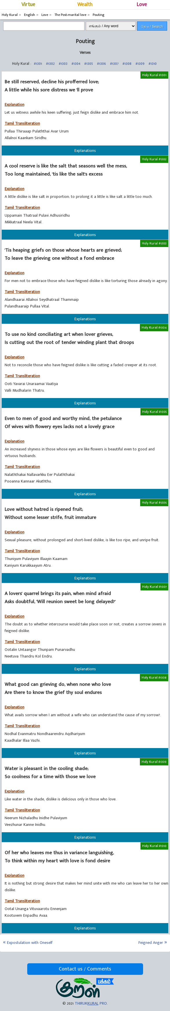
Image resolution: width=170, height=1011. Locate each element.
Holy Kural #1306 (154, 502)
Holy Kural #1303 (154, 243)
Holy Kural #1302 (154, 159)
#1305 (88, 63)
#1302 (50, 63)
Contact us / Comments (85, 969)
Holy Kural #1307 (154, 587)
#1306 (101, 63)
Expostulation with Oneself (29, 942)
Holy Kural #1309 (154, 762)
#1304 (76, 63)
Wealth (84, 4)
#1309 (140, 63)
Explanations (85, 150)
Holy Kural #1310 (154, 846)
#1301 (38, 63)
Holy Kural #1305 (154, 412)
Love (142, 4)
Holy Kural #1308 (154, 677)
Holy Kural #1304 (154, 327)
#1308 (127, 63)
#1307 (114, 63)
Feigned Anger (150, 942)
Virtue (28, 4)
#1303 (63, 63)
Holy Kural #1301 (154, 75)
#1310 (153, 63)
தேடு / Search (152, 27)
